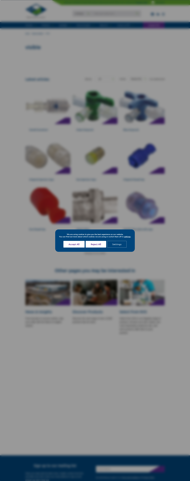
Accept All (74, 244)
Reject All (96, 244)
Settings (116, 244)
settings (127, 237)
